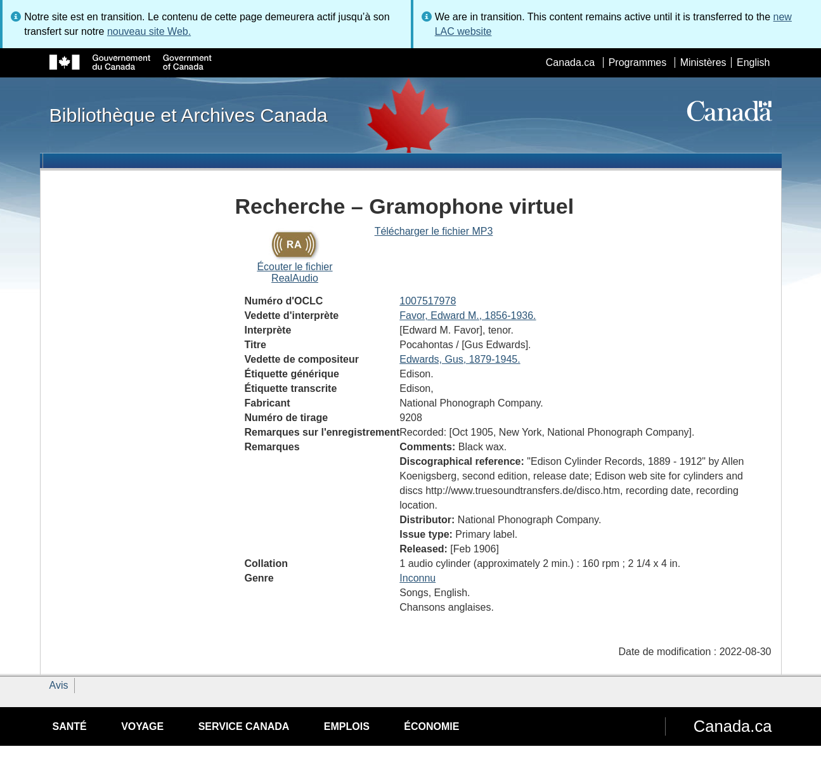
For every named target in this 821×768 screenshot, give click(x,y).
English (753, 62)
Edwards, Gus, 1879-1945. (459, 359)
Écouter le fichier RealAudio (294, 272)
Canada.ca (570, 62)
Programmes (638, 62)
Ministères (703, 62)
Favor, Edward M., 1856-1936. (467, 315)
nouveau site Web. (149, 31)
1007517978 (427, 301)
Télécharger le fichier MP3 (434, 231)
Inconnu (417, 578)
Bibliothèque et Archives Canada (188, 115)
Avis (58, 685)
